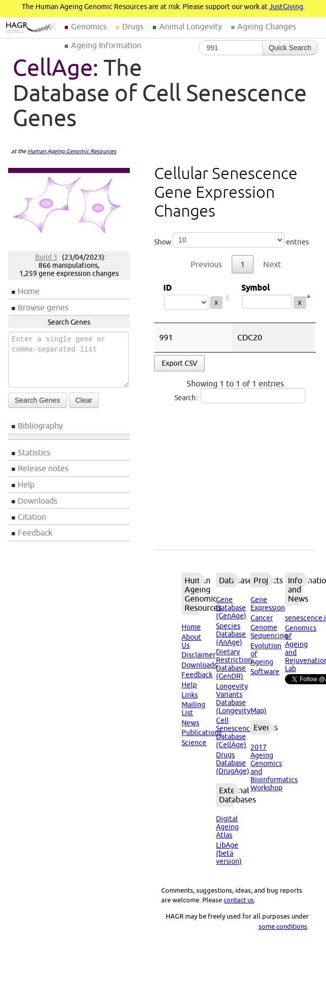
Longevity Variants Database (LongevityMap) (241, 698)
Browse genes (43, 307)
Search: (239, 395)
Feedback (35, 532)
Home (29, 291)
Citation (32, 516)
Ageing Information (106, 45)
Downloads (37, 500)
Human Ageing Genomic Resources (71, 151)
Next (272, 264)
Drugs (132, 26)
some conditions (283, 926)
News (190, 723)
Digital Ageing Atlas (227, 827)
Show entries (231, 240)
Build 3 (46, 257)
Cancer (261, 618)
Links (190, 695)
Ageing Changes (266, 26)
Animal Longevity (190, 26)
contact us (239, 899)
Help (26, 484)
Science (194, 743)
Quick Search (290, 48)
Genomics (88, 26)
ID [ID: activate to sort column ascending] (193, 298)
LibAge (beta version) (229, 853)
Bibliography (40, 425)
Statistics (34, 452)
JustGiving (286, 7)
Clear (84, 400)
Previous (206, 264)
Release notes (43, 468)
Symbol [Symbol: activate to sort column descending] (272, 298)
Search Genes (37, 400)
